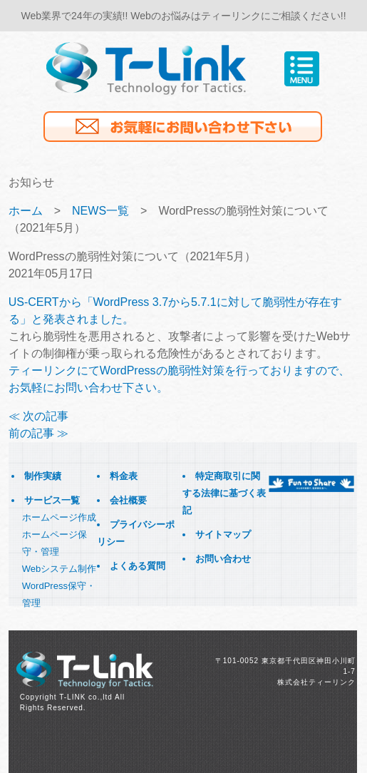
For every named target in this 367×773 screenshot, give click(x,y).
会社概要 (128, 500)
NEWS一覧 (100, 211)
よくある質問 (137, 565)
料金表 (124, 476)
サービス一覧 (52, 500)
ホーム (26, 211)
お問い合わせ (223, 558)
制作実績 (42, 476)
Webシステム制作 (59, 568)
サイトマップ (223, 534)
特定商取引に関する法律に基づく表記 (224, 493)
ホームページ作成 (59, 517)
